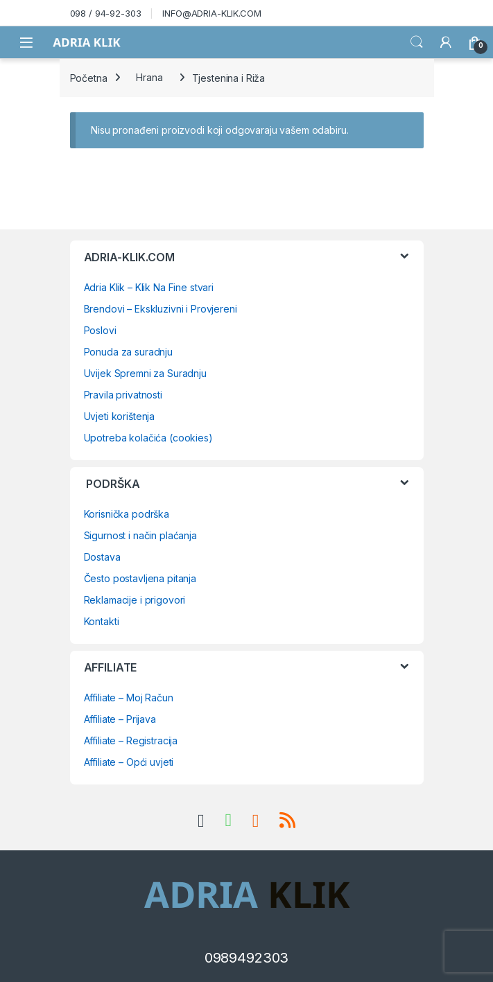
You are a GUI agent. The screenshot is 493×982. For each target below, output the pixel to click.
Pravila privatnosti (123, 395)
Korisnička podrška (126, 514)
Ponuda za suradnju (128, 352)
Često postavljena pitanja (140, 578)
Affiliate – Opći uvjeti (129, 762)
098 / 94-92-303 (105, 13)
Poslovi (100, 330)
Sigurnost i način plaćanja (140, 535)
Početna (88, 77)
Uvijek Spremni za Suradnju (145, 373)
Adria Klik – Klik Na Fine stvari (149, 287)
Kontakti (101, 621)
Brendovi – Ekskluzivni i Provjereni (160, 309)
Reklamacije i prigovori (135, 600)
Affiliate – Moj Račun (128, 697)
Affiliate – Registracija (131, 740)
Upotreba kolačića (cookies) (148, 438)
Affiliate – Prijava (120, 719)
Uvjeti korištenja (119, 416)
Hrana (149, 77)
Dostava (102, 557)
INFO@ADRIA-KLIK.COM (211, 13)
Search (416, 42)
